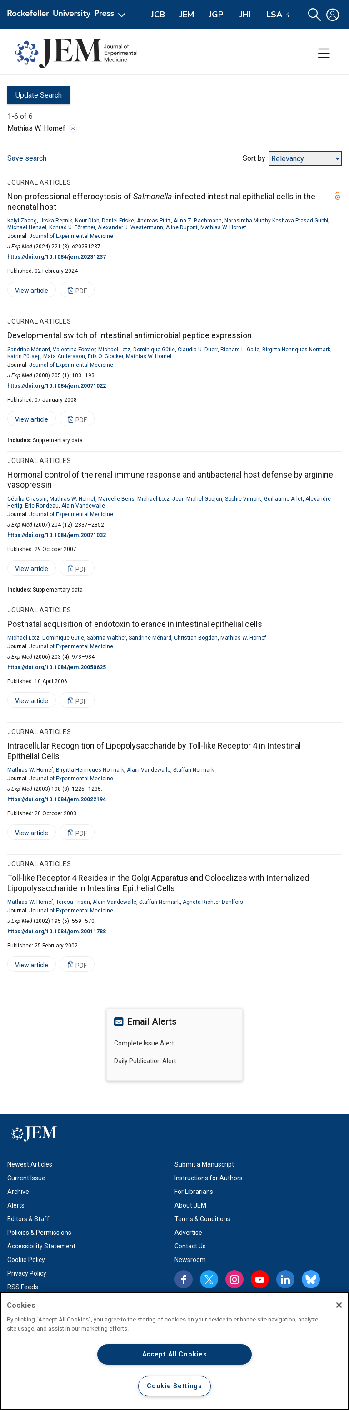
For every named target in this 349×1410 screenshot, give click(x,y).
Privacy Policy (26, 1273)
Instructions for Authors (208, 1178)
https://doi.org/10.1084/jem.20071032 (56, 535)
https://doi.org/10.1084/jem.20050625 (56, 667)
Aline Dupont (182, 227)
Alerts (16, 1205)
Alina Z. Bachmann (198, 220)
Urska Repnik (56, 220)
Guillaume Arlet (283, 499)
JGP (216, 14)
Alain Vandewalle (83, 506)
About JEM (190, 1205)
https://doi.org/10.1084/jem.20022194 (56, 799)
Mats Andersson (64, 356)
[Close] (339, 1305)
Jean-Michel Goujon (197, 499)
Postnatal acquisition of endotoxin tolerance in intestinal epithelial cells (134, 624)
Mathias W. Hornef (223, 227)
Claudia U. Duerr (198, 349)
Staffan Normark (193, 770)
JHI (245, 14)
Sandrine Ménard (28, 349)
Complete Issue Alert (144, 1043)
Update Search (34, 97)
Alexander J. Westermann (130, 227)
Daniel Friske (118, 220)
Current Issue (26, 1178)
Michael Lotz (114, 349)
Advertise (188, 1232)
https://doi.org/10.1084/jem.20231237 (56, 257)
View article (27, 292)
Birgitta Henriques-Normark (296, 349)
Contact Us (190, 1246)
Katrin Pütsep (23, 356)
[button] (314, 14)
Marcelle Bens (116, 499)
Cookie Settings (174, 1386)
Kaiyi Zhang (22, 220)
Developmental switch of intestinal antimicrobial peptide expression (129, 335)
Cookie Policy (26, 1259)
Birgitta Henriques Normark (90, 770)
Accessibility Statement (41, 1246)
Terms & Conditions (202, 1219)
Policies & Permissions (39, 1232)
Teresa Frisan (73, 902)
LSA (274, 14)
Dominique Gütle (154, 349)
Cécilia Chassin (27, 499)
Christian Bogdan (196, 638)
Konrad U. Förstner (72, 227)
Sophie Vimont (243, 499)
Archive (18, 1191)
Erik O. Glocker (105, 356)
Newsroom (190, 1259)
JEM (186, 14)
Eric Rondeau (42, 506)
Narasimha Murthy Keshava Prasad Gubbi (276, 220)
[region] (174, 1351)
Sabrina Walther (106, 638)
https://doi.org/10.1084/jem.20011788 (56, 931)
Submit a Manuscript (204, 1164)
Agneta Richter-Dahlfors (213, 902)
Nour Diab (87, 220)
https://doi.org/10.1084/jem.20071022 (56, 386)
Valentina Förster (74, 349)
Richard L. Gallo (239, 349)
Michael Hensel (26, 227)
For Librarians (193, 1191)
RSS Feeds (22, 1287)
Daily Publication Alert (145, 1061)
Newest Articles (29, 1164)
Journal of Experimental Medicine (71, 236)
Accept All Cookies (174, 1354)
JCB (158, 14)
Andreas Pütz (154, 220)
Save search (26, 158)
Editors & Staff (28, 1219)
